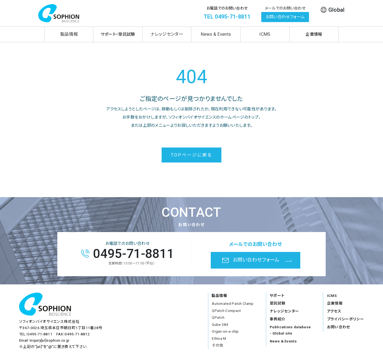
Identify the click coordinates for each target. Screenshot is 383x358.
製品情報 (69, 34)
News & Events (216, 34)
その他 (217, 345)
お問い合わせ (338, 327)
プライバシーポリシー (345, 319)
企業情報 (335, 303)
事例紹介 (277, 319)
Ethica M (219, 338)
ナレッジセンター (166, 34)
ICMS (264, 34)
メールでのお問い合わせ (285, 8)
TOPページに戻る (191, 155)
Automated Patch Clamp (232, 303)
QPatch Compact (226, 310)
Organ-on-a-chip (225, 331)
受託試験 (277, 303)
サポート (277, 295)
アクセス (334, 311)
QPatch (218, 317)
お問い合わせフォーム (285, 16)
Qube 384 (220, 324)
